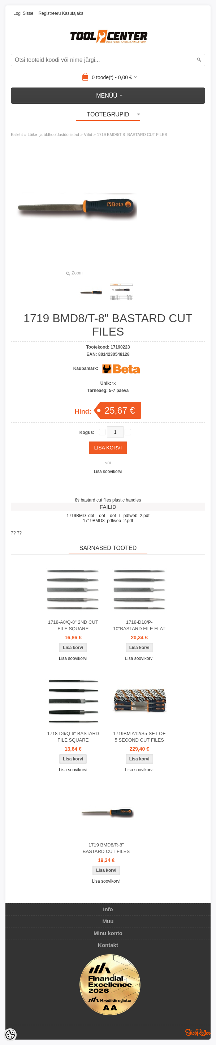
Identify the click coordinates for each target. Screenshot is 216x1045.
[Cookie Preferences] (10, 1034)
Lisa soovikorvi (108, 471)
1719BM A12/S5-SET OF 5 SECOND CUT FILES (139, 737)
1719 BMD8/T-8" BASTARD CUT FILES (132, 134)
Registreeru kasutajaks (60, 13)
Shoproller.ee (198, 1032)
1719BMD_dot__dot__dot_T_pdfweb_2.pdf (108, 515)
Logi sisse (23, 13)
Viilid (88, 134)
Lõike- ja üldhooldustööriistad (53, 134)
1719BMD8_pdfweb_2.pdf (108, 520)
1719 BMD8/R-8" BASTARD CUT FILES (106, 848)
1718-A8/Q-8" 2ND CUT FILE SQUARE (73, 625)
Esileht (17, 134)
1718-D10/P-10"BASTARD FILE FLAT (139, 625)
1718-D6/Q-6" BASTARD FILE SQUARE (73, 737)
